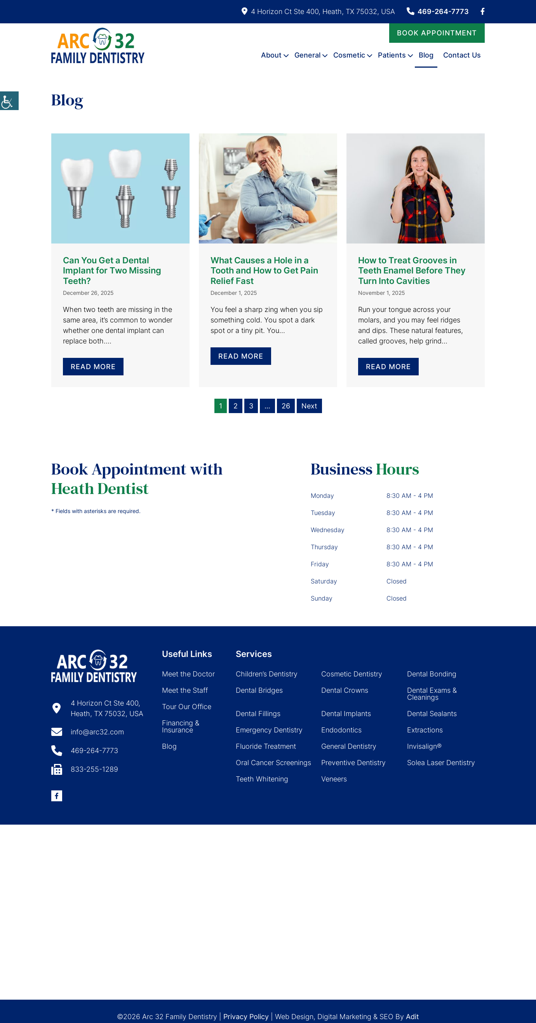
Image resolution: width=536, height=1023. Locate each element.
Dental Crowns (344, 690)
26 (286, 406)
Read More (93, 367)
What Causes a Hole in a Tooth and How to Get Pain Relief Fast (264, 270)
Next (309, 406)
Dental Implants (346, 713)
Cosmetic (349, 55)
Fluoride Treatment (266, 746)
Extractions (425, 730)
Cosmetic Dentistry (351, 674)
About (271, 55)
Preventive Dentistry (353, 762)
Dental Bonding (431, 674)
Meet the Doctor (188, 674)
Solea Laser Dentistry (441, 762)
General (307, 55)
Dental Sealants (432, 713)
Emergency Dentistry (269, 730)
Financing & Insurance (180, 726)
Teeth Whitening (262, 779)
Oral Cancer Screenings (273, 762)
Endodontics (341, 730)
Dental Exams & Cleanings (432, 693)
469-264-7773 (438, 11)
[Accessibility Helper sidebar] (9, 100)
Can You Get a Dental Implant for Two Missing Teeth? (112, 270)
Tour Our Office (186, 706)
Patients (392, 55)
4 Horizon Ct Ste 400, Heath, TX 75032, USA (318, 11)
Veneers (334, 779)
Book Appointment (437, 32)
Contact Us (462, 55)
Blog (426, 55)
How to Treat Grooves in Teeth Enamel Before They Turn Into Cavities (412, 270)
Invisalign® (424, 746)
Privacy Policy (246, 1016)
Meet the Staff (185, 690)
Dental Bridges (259, 690)
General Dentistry (348, 746)
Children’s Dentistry (267, 674)
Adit (412, 1016)
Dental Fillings (258, 713)
